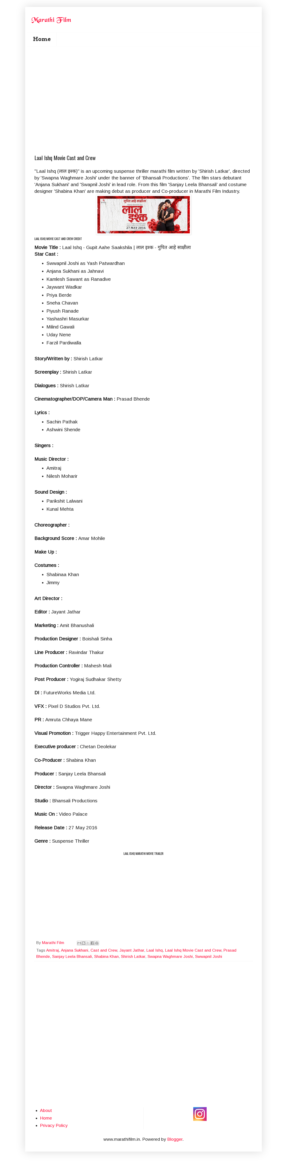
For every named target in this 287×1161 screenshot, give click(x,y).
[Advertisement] (146, 74)
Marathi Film (53, 943)
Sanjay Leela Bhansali (72, 956)
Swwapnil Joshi (208, 956)
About (46, 1110)
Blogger (174, 1139)
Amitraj (52, 950)
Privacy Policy (54, 1125)
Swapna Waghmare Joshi (170, 956)
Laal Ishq (154, 950)
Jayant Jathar (131, 950)
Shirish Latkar (133, 956)
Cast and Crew (104, 950)
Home (42, 39)
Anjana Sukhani (74, 950)
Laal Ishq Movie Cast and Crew (193, 950)
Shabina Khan (106, 956)
